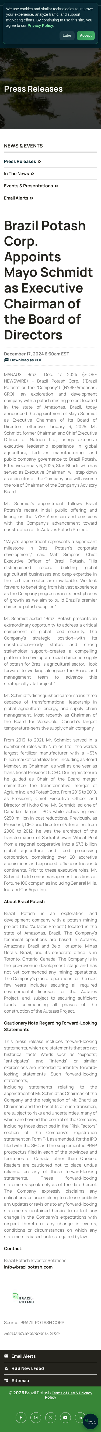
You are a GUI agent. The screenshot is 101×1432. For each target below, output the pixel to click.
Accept (86, 35)
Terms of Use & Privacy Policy (68, 1395)
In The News (16, 173)
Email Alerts (16, 198)
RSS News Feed (24, 1368)
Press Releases (20, 161)
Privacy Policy (40, 25)
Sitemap (16, 1380)
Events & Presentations (28, 186)
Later (67, 35)
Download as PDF (23, 359)
